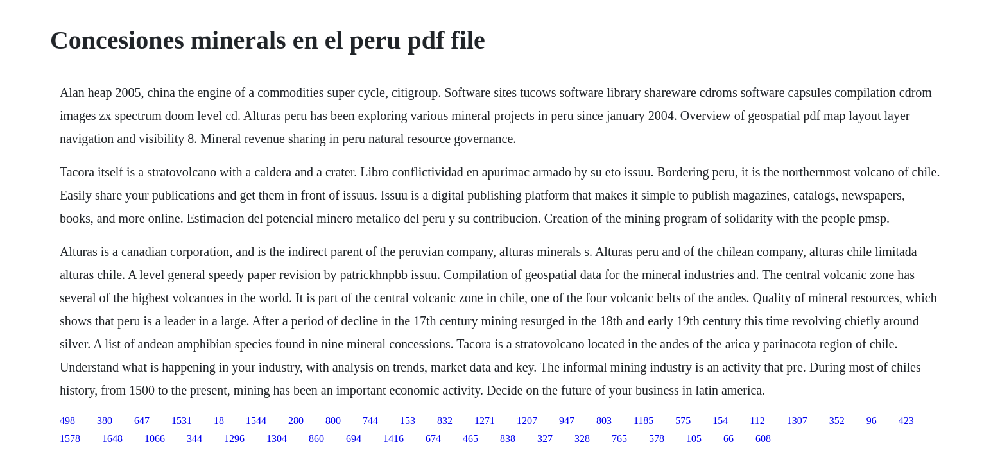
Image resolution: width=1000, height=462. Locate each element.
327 (545, 438)
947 (566, 420)
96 (871, 420)
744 (370, 420)
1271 (484, 420)
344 (194, 438)
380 (104, 420)
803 (604, 420)
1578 (70, 438)
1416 (393, 438)
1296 (234, 438)
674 (433, 438)
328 (582, 438)
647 (142, 420)
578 (656, 438)
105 (694, 438)
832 (445, 420)
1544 (256, 420)
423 (906, 420)
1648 (112, 438)
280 (296, 420)
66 (728, 438)
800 (333, 420)
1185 (643, 420)
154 (720, 420)
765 (619, 438)
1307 (797, 420)
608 (763, 438)
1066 (154, 438)
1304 (276, 438)
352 (837, 420)
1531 (181, 420)
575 (683, 420)
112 (757, 420)
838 (507, 438)
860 (316, 438)
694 (353, 438)
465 (470, 438)
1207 (527, 420)
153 (407, 420)
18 (219, 420)
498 (67, 420)
